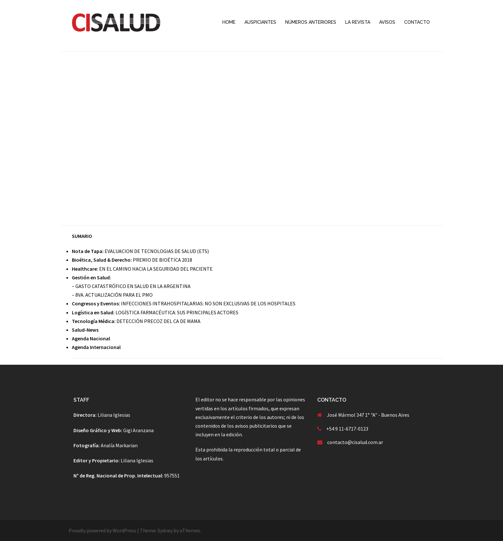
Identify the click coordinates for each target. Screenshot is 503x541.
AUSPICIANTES (260, 22)
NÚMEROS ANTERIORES (310, 22)
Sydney (165, 530)
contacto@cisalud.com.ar (355, 442)
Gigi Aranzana (138, 430)
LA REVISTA (357, 22)
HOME (228, 22)
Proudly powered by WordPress (102, 530)
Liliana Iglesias (114, 415)
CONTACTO (417, 22)
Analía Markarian (119, 445)
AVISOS (387, 22)
